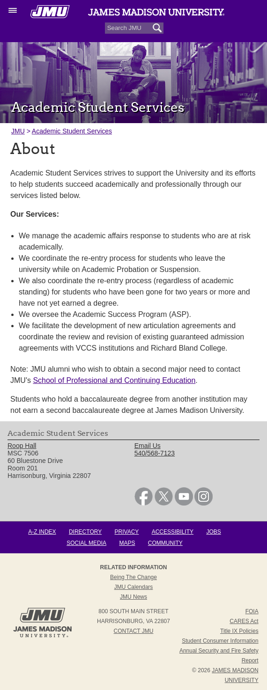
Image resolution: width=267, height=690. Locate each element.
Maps (127, 543)
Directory (85, 532)
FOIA (252, 611)
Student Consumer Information (220, 641)
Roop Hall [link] (21, 445)
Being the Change (133, 577)
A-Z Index (42, 532)
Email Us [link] (147, 445)
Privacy (127, 532)
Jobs (213, 532)
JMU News (133, 597)
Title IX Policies (239, 631)
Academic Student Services (72, 131)
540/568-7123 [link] (154, 453)
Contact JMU (134, 631)
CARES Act (244, 621)
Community (165, 543)
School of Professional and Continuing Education (114, 380)
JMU (18, 131)
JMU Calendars (133, 587)
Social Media (86, 543)
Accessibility (172, 532)
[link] (143, 503)
